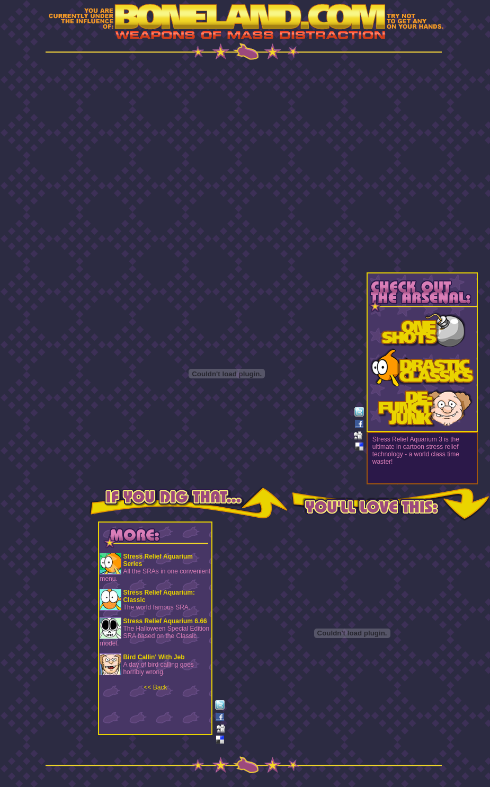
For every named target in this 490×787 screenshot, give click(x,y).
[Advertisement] (143, 165)
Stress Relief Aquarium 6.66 (165, 621)
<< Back (155, 687)
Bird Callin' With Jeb (153, 657)
